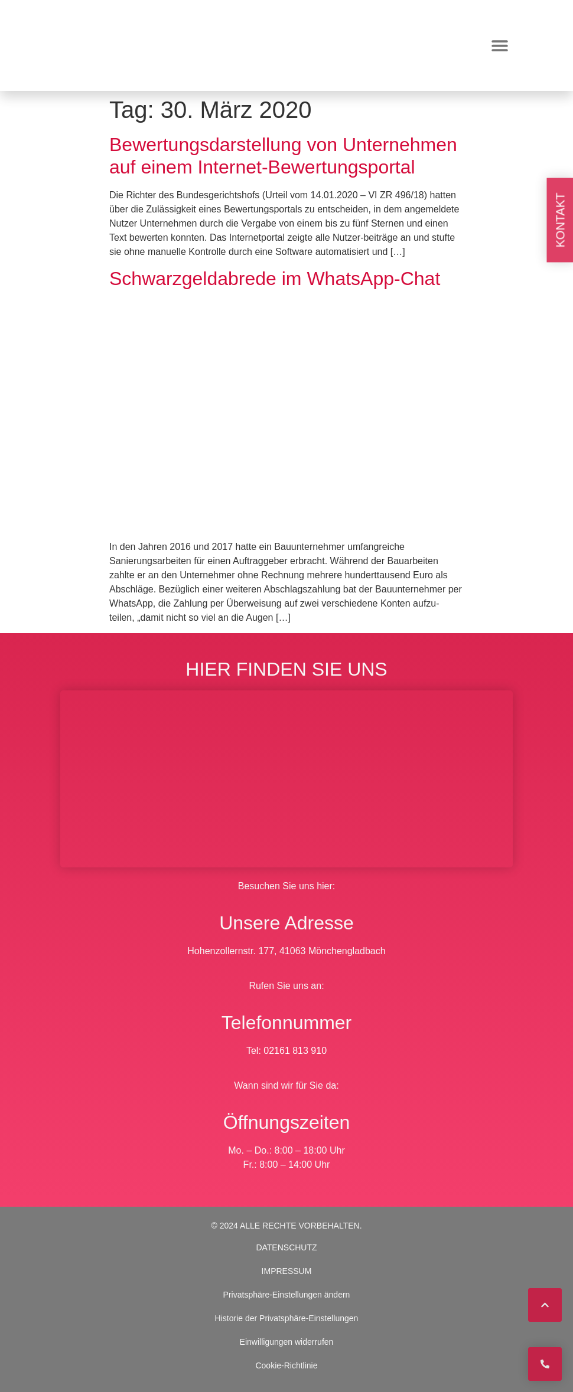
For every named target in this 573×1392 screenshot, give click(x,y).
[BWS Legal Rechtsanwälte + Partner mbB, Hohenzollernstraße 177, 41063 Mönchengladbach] (286, 778)
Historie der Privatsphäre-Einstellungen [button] (287, 1318)
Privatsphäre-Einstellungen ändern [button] (286, 1294)
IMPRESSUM (287, 1271)
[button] (499, 45)
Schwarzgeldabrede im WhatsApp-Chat (274, 278)
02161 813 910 (295, 1051)
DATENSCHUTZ (286, 1247)
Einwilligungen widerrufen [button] (287, 1342)
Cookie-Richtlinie (286, 1365)
